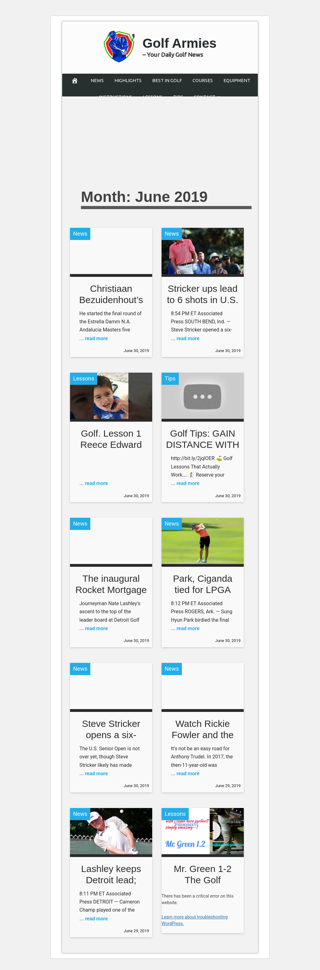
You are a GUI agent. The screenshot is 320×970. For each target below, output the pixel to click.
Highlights (128, 80)
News (97, 80)
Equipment (236, 80)
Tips (170, 378)
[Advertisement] (194, 137)
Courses (202, 80)
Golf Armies (179, 42)
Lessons (83, 378)
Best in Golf (167, 80)
